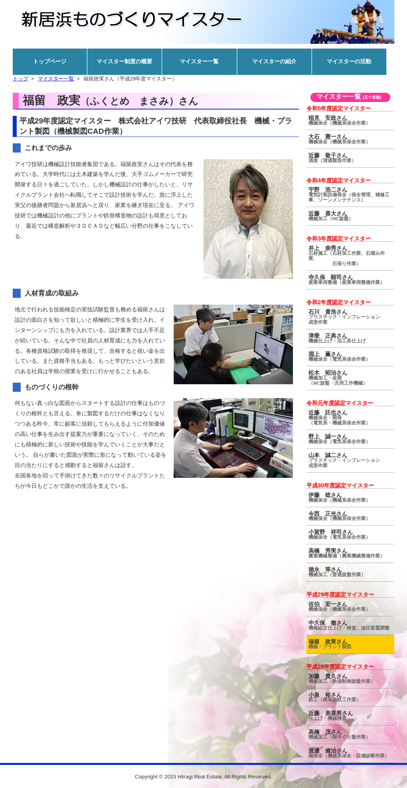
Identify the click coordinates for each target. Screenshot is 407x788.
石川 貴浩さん (351, 317)
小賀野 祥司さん (351, 534)
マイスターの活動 (349, 61)
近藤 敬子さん (351, 157)
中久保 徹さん (351, 625)
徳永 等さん (351, 571)
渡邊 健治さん (351, 753)
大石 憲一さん (351, 139)
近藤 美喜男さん (351, 715)
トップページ (49, 61)
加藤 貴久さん (351, 678)
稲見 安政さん (351, 120)
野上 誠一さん (351, 438)
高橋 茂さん (351, 734)
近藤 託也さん (351, 417)
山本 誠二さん (351, 460)
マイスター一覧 (199, 61)
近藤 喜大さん (351, 215)
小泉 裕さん (351, 697)
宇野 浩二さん (351, 194)
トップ (20, 79)
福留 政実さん (351, 643)
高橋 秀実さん (351, 553)
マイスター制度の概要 (124, 61)
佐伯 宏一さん (351, 606)
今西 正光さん (351, 516)
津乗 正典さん (351, 338)
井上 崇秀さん (351, 255)
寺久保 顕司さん (351, 279)
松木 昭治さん (351, 378)
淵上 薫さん (351, 356)
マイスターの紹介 (274, 61)
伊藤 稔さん (351, 497)
